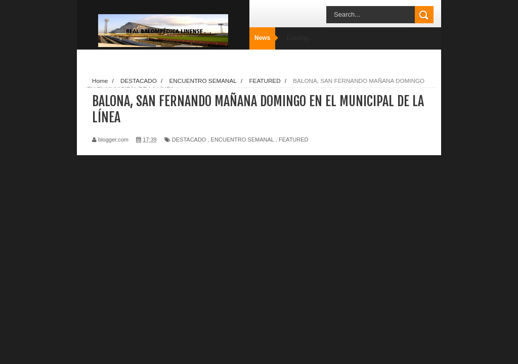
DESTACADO (189, 139)
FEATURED (293, 139)
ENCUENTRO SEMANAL (242, 139)
